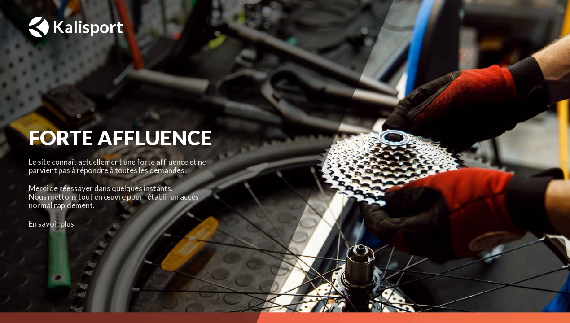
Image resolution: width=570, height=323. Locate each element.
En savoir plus (51, 223)
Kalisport (76, 27)
